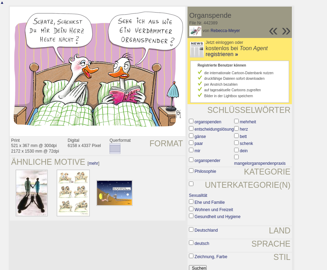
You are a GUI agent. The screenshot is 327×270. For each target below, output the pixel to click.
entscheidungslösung (214, 129)
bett (243, 136)
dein (244, 150)
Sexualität (198, 195)
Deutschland (206, 230)
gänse (200, 136)
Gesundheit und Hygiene (217, 216)
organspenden (207, 121)
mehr (93, 163)
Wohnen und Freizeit (213, 209)
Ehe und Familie (209, 202)
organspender (207, 160)
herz (244, 129)
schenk (246, 143)
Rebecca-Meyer (225, 30)
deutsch (201, 243)
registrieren (222, 54)
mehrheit (248, 121)
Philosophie (205, 171)
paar (198, 143)
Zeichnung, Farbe (210, 256)
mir (197, 150)
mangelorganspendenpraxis (260, 163)
